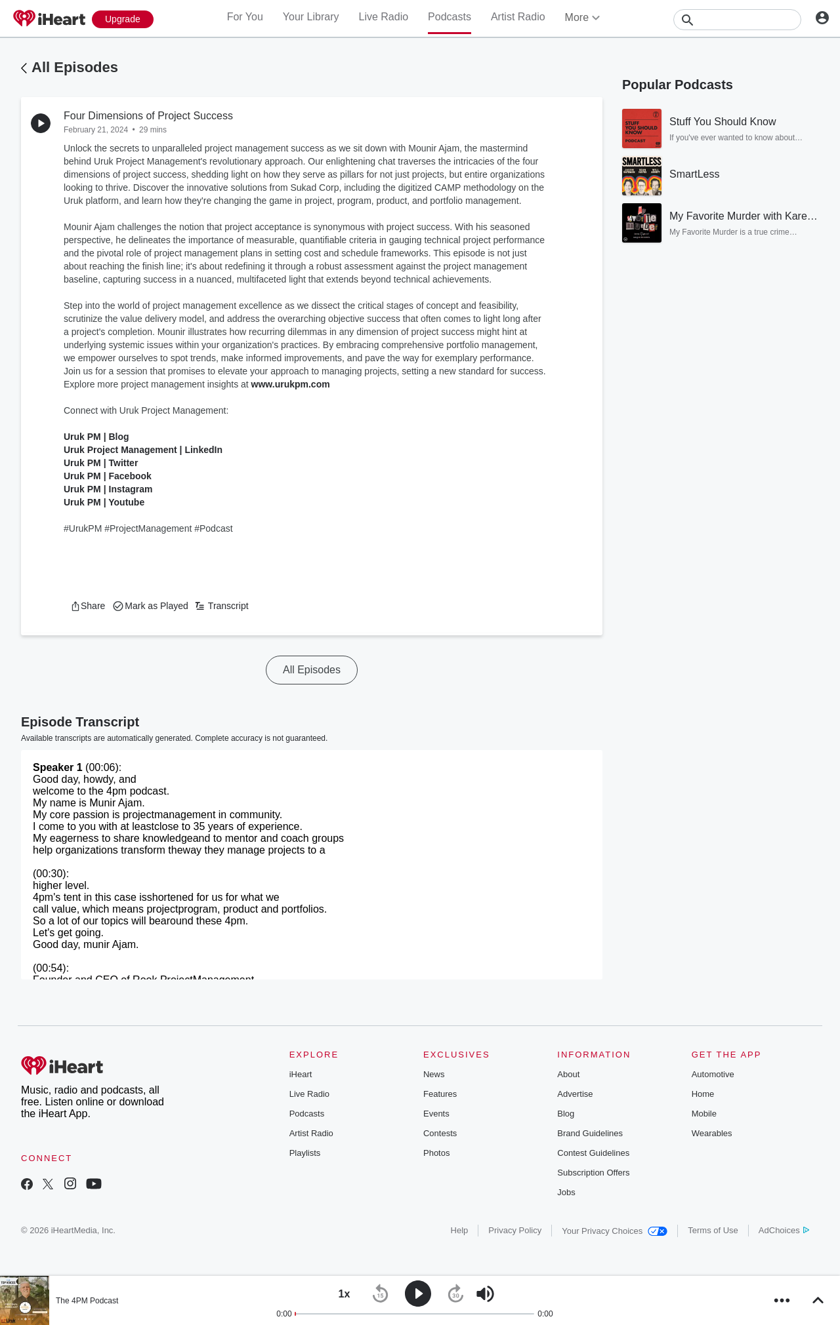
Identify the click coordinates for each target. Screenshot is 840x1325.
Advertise (575, 1094)
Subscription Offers (593, 1172)
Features (440, 1094)
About (568, 1074)
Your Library (311, 16)
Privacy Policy (514, 1230)
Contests (440, 1133)
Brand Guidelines (590, 1133)
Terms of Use (713, 1230)
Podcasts (449, 16)
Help (460, 1230)
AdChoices (784, 1230)
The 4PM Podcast (87, 1300)
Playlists (305, 1153)
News (434, 1074)
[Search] (737, 19)
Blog (565, 1113)
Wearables (712, 1133)
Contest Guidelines (593, 1153)
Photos (436, 1153)
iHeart (300, 1074)
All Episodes (75, 67)
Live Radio (383, 16)
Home (703, 1094)
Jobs (566, 1192)
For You (245, 16)
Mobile (704, 1113)
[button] (88, 606)
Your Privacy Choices (614, 1231)
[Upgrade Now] (123, 19)
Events (436, 1113)
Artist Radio (518, 16)
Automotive (713, 1074)
